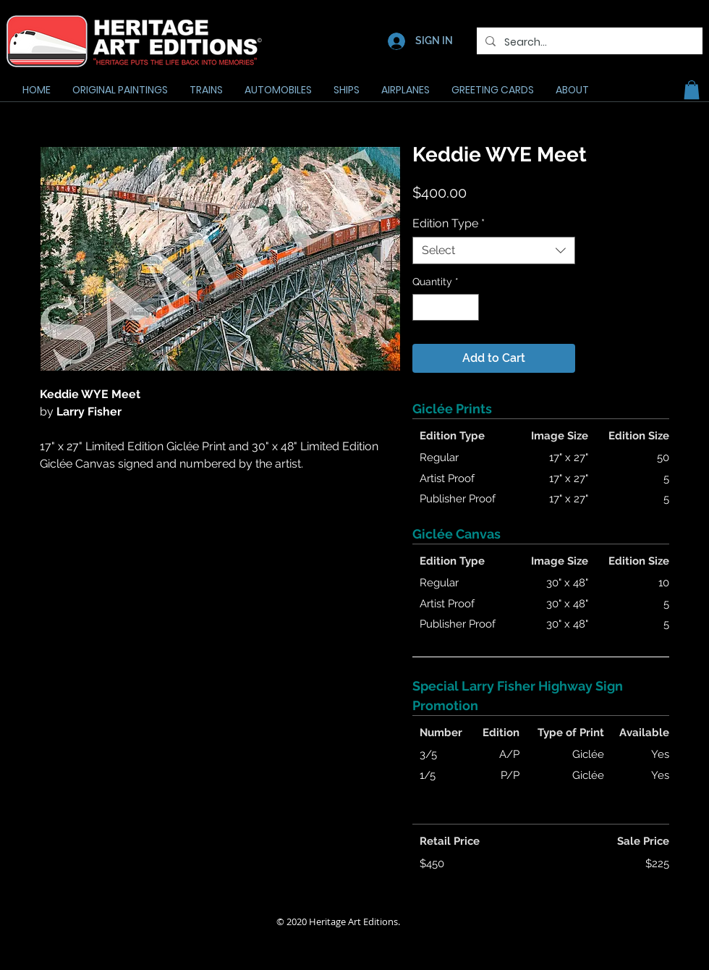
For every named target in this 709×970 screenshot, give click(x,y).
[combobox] (493, 250)
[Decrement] (424, 307)
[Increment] (468, 307)
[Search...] (588, 42)
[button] (692, 89)
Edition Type (448, 223)
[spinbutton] (446, 307)
